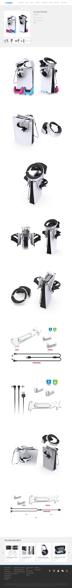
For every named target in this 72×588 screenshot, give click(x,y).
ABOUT (32, 2)
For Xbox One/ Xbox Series (9, 573)
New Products (22, 567)
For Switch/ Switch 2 (7, 571)
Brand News (22, 569)
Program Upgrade (38, 569)
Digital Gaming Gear (7, 575)
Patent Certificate (17, 569)
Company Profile (16, 567)
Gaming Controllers (7, 567)
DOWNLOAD (44, 2)
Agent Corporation (17, 571)
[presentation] (3, 40)
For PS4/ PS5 (6, 569)
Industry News (22, 571)
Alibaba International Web (29, 568)
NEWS (27, 2)
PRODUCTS (21, 2)
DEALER (51, 2)
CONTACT (37, 2)
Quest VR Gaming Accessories (7, 578)
